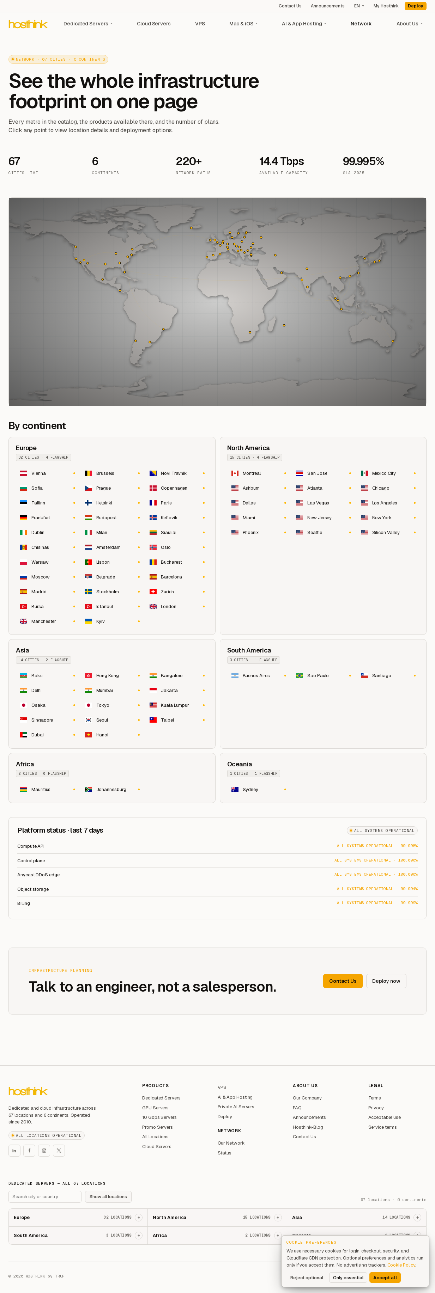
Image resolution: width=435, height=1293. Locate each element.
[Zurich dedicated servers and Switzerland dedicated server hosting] (176, 591)
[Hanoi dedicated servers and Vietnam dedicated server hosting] (112, 735)
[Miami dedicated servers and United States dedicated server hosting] (258, 517)
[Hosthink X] (59, 1151)
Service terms (382, 1127)
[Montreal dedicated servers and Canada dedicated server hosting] (258, 473)
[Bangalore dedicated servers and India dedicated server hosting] (176, 675)
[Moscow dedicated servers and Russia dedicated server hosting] (47, 576)
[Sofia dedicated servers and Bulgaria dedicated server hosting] (47, 488)
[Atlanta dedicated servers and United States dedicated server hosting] (323, 488)
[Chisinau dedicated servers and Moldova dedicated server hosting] (47, 547)
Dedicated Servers (86, 23)
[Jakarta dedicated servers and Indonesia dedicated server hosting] (176, 690)
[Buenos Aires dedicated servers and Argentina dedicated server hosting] (258, 675)
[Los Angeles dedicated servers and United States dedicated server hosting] (388, 502)
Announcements (328, 6)
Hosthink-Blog (308, 1127)
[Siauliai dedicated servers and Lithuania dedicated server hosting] (176, 532)
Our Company (307, 1098)
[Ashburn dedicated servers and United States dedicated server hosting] (258, 488)
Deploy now (386, 981)
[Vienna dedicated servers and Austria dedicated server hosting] (47, 473)
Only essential (348, 1278)
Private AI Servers (236, 1107)
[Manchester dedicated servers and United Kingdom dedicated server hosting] (47, 621)
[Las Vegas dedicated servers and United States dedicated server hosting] (323, 502)
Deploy (415, 6)
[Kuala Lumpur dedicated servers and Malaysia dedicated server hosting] (176, 705)
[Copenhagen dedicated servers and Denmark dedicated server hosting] (176, 488)
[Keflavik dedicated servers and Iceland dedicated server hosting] (176, 517)
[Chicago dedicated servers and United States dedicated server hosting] (388, 488)
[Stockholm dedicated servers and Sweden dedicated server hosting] (112, 591)
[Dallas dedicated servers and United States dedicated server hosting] (258, 502)
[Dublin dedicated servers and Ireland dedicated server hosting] (47, 532)
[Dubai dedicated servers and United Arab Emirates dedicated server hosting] (47, 735)
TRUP (60, 1276)
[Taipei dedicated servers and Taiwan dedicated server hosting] (176, 720)
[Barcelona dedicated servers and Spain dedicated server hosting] (176, 576)
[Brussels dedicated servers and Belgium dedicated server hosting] (112, 473)
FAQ (297, 1108)
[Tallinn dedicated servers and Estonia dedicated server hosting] (47, 502)
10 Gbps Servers (159, 1117)
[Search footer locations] (44, 1197)
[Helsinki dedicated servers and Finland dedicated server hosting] (112, 502)
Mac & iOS (241, 23)
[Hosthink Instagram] (44, 1151)
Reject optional (306, 1278)
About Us (407, 23)
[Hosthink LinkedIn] (14, 1151)
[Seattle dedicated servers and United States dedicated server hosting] (323, 532)
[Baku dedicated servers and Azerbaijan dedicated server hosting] (47, 675)
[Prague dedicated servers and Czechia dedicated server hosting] (112, 488)
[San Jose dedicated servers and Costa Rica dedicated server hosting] (323, 473)
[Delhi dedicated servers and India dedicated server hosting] (47, 690)
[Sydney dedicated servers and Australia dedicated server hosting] (258, 789)
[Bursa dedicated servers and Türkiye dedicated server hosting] (47, 606)
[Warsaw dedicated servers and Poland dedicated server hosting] (47, 562)
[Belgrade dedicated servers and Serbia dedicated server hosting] (112, 576)
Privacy (376, 1108)
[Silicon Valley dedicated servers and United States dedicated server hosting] (388, 532)
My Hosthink (386, 6)
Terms (374, 1098)
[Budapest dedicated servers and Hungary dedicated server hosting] (112, 517)
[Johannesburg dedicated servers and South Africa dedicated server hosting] (112, 789)
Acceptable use (384, 1117)
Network (361, 23)
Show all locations (108, 1197)
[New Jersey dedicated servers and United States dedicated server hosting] (323, 517)
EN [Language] (357, 6)
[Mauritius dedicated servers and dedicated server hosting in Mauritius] (47, 789)
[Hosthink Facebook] (29, 1151)
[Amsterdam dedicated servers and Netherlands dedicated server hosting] (112, 547)
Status (225, 1153)
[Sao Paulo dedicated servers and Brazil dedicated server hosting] (323, 675)
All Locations (155, 1137)
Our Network (231, 1143)
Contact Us (290, 6)
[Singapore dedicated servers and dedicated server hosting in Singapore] (47, 720)
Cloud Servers (154, 23)
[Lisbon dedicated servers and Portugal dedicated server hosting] (112, 562)
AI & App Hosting (302, 23)
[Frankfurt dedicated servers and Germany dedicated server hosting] (47, 517)
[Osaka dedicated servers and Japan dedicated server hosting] (47, 705)
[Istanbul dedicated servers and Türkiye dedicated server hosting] (112, 606)
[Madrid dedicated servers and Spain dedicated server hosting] (47, 591)
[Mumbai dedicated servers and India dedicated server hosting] (112, 690)
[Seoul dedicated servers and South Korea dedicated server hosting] (112, 720)
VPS (200, 23)
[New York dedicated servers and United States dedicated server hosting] (388, 517)
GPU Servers (155, 1108)
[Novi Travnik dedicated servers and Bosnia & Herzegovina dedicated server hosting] (176, 473)
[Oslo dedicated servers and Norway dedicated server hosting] (176, 547)
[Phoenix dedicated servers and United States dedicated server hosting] (258, 532)
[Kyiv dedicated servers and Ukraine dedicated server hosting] (112, 621)
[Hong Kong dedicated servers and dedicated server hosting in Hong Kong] (112, 675)
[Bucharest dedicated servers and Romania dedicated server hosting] (176, 562)
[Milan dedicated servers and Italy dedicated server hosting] (112, 532)
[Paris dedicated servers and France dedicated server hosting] (176, 502)
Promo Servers (157, 1127)
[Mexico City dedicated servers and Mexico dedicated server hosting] (388, 473)
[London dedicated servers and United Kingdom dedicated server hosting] (176, 606)
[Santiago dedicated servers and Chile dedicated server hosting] (388, 675)
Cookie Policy (401, 1265)
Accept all (385, 1278)
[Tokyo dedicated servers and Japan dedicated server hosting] (112, 705)
